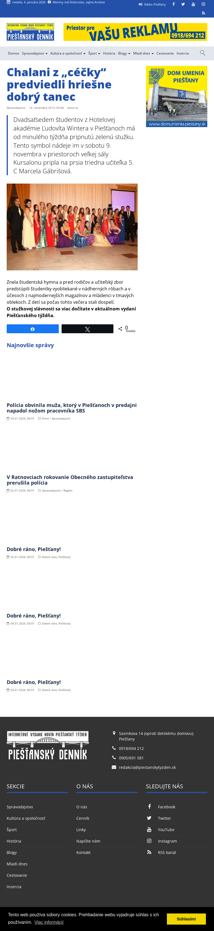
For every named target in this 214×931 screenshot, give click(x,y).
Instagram (161, 841)
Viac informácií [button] (49, 922)
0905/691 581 (131, 757)
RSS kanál (161, 852)
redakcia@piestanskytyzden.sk (147, 767)
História (109, 53)
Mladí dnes (143, 53)
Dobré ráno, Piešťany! (34, 549)
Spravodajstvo (35, 53)
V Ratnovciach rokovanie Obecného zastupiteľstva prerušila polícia (70, 480)
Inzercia (183, 53)
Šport (94, 53)
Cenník (82, 818)
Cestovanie (165, 53)
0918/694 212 (131, 748)
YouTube (160, 829)
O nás (81, 806)
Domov (13, 53)
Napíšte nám (88, 841)
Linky (81, 829)
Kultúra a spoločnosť (68, 53)
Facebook (160, 806)
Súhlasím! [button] (186, 919)
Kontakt (83, 852)
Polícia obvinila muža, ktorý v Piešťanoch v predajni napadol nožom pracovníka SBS (72, 408)
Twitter (158, 818)
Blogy (124, 53)
